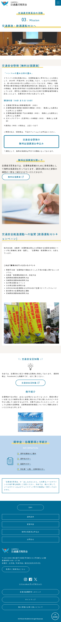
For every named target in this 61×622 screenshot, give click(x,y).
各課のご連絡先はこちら (15, 569)
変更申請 (30, 524)
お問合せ (30, 539)
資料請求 (30, 517)
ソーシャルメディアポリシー (30, 584)
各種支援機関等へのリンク (30, 592)
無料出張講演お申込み (30, 532)
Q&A (30, 507)
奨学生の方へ (25, 459)
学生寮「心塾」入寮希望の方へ (32, 469)
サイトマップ (30, 599)
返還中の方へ (25, 464)
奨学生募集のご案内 (28, 454)
